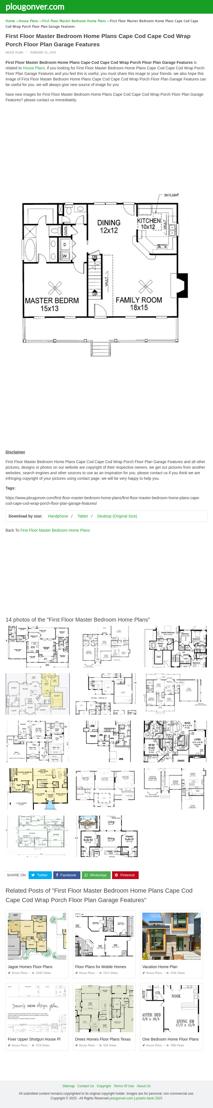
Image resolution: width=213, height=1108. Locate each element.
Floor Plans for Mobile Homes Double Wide (112, 967)
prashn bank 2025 (149, 1098)
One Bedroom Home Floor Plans (170, 1039)
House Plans (14, 52)
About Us (143, 1086)
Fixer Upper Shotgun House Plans (37, 1039)
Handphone (58, 516)
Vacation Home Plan (160, 967)
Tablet (82, 516)
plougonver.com (35, 6)
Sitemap (68, 1086)
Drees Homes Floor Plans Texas (103, 1039)
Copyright (104, 1086)
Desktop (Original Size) (117, 516)
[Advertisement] (106, 146)
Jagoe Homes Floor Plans (30, 967)
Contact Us (85, 1086)
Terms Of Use (124, 1086)
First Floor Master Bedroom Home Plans (55, 530)
